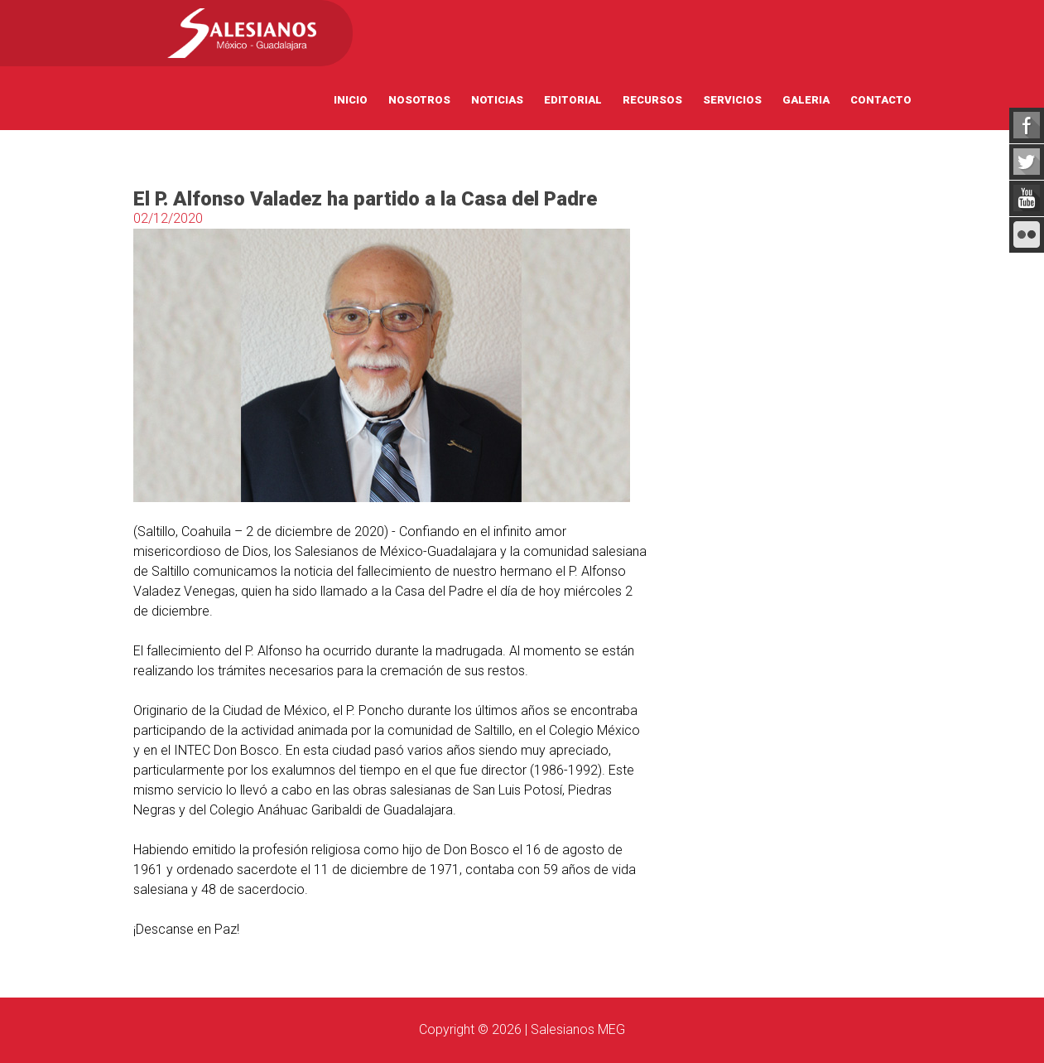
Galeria (806, 100)
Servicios (732, 100)
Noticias (497, 100)
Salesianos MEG (578, 1029)
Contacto (881, 100)
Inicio (351, 100)
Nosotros (419, 100)
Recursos (652, 100)
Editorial (573, 100)
